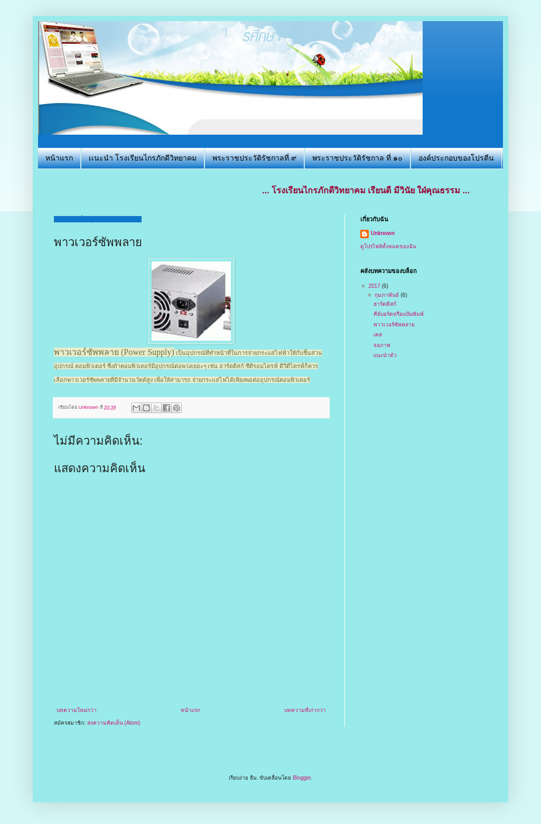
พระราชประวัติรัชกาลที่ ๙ (254, 158)
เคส (378, 335)
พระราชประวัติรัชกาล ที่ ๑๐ (357, 158)
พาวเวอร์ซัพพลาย (394, 324)
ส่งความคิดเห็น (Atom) (114, 723)
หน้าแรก (59, 158)
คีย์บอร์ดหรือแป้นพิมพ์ (399, 314)
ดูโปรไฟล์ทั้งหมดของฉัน (388, 246)
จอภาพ (382, 345)
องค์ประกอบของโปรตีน (456, 158)
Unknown (383, 233)
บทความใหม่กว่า (77, 710)
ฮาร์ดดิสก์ (385, 304)
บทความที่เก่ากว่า (305, 710)
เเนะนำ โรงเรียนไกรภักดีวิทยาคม (143, 158)
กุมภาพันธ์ (387, 295)
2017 (374, 286)
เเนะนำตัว (385, 355)
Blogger (302, 778)
